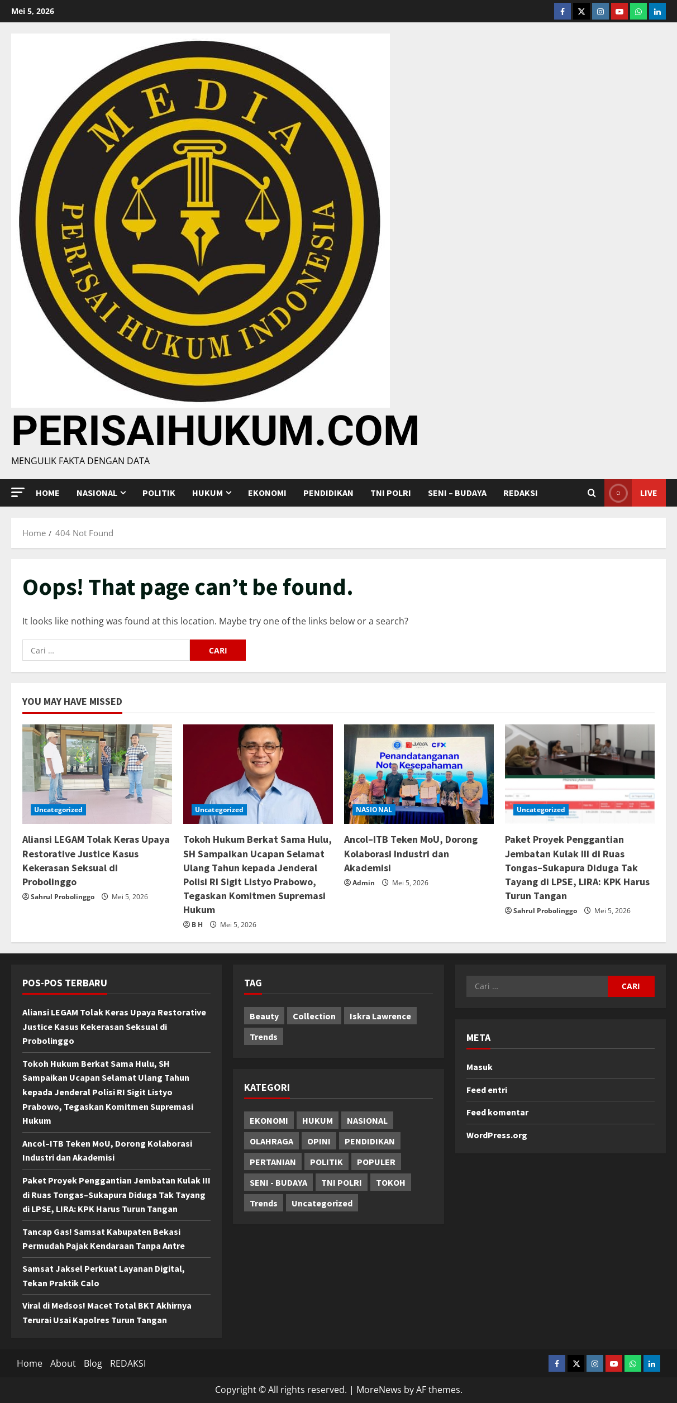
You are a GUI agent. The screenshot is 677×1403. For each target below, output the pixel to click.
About (63, 1363)
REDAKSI (520, 492)
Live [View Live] (630, 493)
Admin (363, 882)
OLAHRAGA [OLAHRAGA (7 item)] (271, 1141)
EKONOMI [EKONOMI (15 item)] (269, 1120)
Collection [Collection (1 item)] (314, 1016)
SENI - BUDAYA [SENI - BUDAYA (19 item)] (278, 1182)
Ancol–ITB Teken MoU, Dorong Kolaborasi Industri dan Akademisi (411, 853)
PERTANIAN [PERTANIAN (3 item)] (273, 1161)
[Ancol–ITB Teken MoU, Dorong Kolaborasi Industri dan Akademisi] (419, 774)
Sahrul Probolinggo (62, 896)
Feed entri (486, 1089)
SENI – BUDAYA (457, 492)
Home (48, 492)
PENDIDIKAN (328, 492)
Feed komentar (497, 1112)
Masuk (479, 1066)
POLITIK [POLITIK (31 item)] (326, 1161)
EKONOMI (267, 492)
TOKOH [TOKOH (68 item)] (391, 1182)
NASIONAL (97, 492)
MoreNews (379, 1389)
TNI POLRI (390, 492)
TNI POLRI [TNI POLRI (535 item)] (341, 1182)
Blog (93, 1363)
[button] (18, 492)
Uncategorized (58, 809)
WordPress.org (496, 1134)
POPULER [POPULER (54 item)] (376, 1161)
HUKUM (207, 492)
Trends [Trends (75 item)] (264, 1203)
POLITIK (158, 492)
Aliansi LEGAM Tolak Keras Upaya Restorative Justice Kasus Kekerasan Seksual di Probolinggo (114, 1026)
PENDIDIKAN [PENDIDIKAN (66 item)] (370, 1141)
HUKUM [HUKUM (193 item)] (317, 1120)
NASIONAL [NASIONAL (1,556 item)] (367, 1120)
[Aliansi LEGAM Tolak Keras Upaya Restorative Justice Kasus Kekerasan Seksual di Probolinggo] (97, 774)
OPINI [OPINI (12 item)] (319, 1141)
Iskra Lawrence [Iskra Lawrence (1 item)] (380, 1016)
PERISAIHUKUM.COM (215, 430)
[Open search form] (592, 493)
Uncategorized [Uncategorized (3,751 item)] (322, 1203)
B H (197, 924)
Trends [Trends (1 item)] (264, 1036)
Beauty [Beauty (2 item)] (264, 1016)
